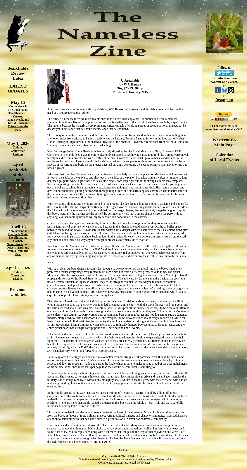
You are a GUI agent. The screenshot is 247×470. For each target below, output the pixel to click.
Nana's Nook (15, 119)
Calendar (224, 154)
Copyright (107, 456)
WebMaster (143, 462)
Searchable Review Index (18, 73)
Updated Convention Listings (18, 151)
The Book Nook (17, 109)
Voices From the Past (18, 128)
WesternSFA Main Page (224, 142)
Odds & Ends (16, 123)
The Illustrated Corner (17, 114)
